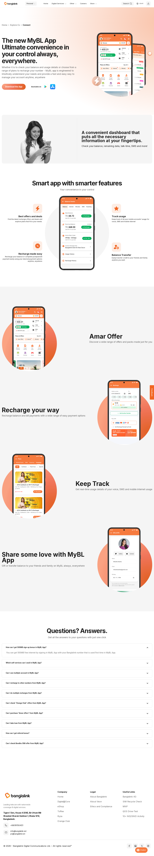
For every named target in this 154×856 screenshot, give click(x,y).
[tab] (77, 648)
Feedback (152, 392)
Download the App (13, 86)
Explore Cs (15, 25)
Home (4, 25)
